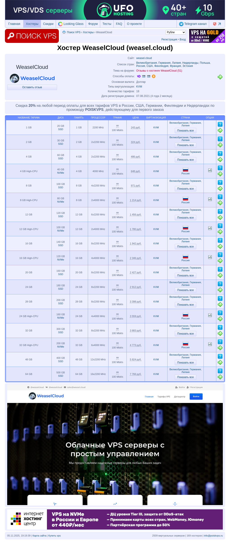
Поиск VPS (74, 32)
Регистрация (169, 39)
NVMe (60, 172)
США (150, 66)
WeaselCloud (32, 67)
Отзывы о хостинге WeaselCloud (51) (159, 70)
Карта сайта (39, 535)
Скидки (48, 24)
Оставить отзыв (32, 87)
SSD (60, 129)
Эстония (187, 66)
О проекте (134, 24)
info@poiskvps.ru (213, 535)
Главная (14, 24)
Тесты (106, 24)
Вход (183, 39)
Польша (205, 62)
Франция (175, 66)
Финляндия (161, 66)
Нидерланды (190, 62)
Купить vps (54, 535)
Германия (164, 62)
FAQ (119, 24)
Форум (93, 24)
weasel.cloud (144, 58)
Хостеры (32, 24)
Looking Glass (71, 24)
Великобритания (146, 62)
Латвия (176, 62)
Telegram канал (193, 24)
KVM (139, 86)
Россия (140, 66)
